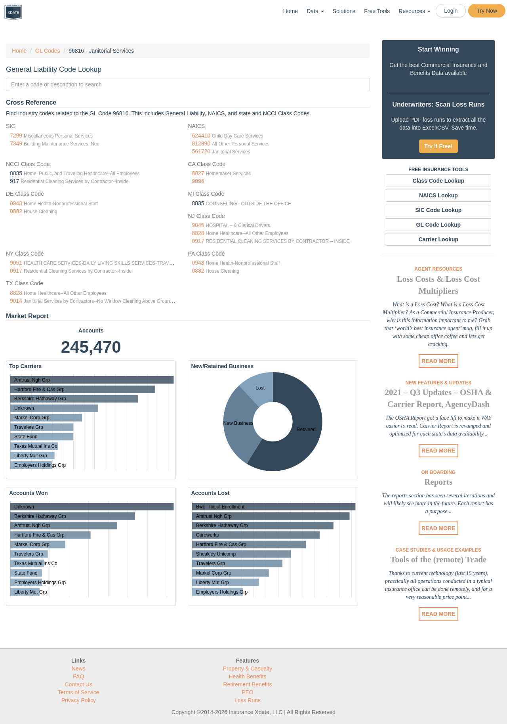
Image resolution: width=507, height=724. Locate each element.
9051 (16, 263)
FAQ (78, 676)
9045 (198, 225)
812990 (201, 143)
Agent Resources (438, 269)
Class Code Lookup (439, 181)
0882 (16, 211)
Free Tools (377, 11)
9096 (198, 181)
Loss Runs (247, 700)
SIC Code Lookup (439, 210)
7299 (16, 135)
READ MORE (438, 361)
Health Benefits (248, 676)
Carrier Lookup (438, 239)
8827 (198, 173)
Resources (414, 11)
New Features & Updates (438, 383)
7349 (16, 143)
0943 (16, 203)
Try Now (487, 11)
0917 (198, 241)
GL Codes (47, 51)
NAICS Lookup (438, 195)
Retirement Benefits (247, 684)
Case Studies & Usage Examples (438, 550)
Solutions (344, 11)
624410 (201, 135)
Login (450, 11)
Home (290, 11)
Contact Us (78, 684)
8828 (198, 233)
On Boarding (438, 472)
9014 (16, 301)
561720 (201, 151)
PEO (248, 692)
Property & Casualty (248, 668)
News (79, 668)
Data (315, 11)
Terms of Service (78, 692)
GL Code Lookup (438, 225)
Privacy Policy (78, 700)
